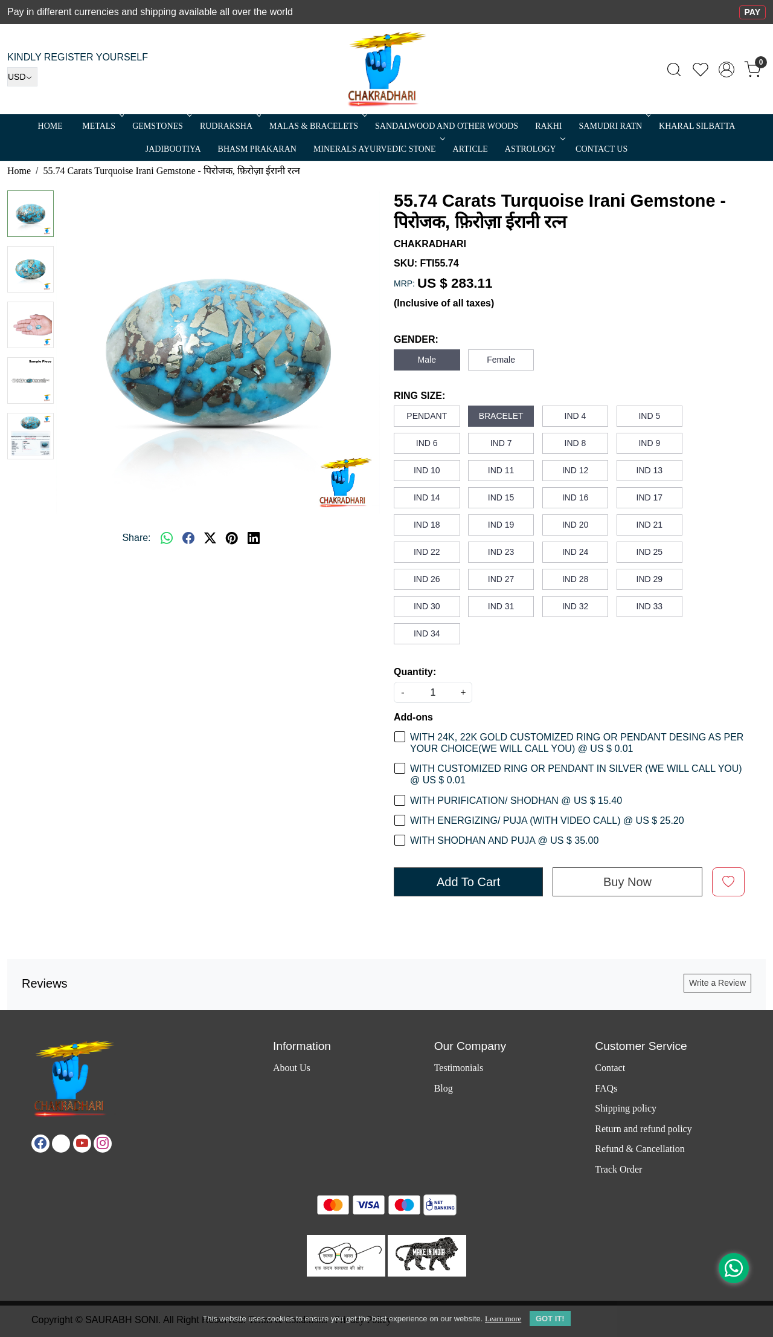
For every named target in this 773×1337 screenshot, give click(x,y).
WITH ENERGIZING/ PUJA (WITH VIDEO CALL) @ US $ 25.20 (547, 820)
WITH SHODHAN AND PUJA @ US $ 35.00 (504, 840)
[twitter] (210, 538)
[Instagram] (103, 1144)
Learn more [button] (503, 1318)
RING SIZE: (419, 395)
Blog (443, 1088)
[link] (674, 69)
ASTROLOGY (534, 149)
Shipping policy (625, 1108)
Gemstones (161, 126)
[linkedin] (254, 538)
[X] (61, 1144)
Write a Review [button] (717, 983)
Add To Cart (468, 882)
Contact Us (601, 149)
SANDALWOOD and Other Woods (446, 126)
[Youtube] (82, 1144)
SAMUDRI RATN (614, 126)
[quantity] (433, 692)
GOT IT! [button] (550, 1318)
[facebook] (188, 538)
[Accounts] (726, 69)
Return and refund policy (643, 1129)
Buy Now (627, 882)
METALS (102, 126)
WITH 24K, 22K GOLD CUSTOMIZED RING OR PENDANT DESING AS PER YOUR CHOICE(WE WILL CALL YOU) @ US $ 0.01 (576, 743)
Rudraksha (229, 126)
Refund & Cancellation (639, 1149)
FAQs (606, 1088)
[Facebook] (40, 1144)
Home (50, 126)
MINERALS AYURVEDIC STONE (378, 149)
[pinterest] (232, 538)
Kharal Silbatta (697, 126)
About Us (291, 1068)
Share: (136, 538)
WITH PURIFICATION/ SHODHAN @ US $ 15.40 (516, 800)
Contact (610, 1068)
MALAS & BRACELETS (317, 126)
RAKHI (548, 126)
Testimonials (459, 1068)
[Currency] (22, 76)
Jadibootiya (173, 149)
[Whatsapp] (167, 538)
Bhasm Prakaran (257, 149)
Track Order (618, 1169)
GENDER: (416, 339)
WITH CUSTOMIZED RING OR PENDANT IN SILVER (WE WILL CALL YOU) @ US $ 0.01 (576, 774)
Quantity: (415, 672)
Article (470, 149)
